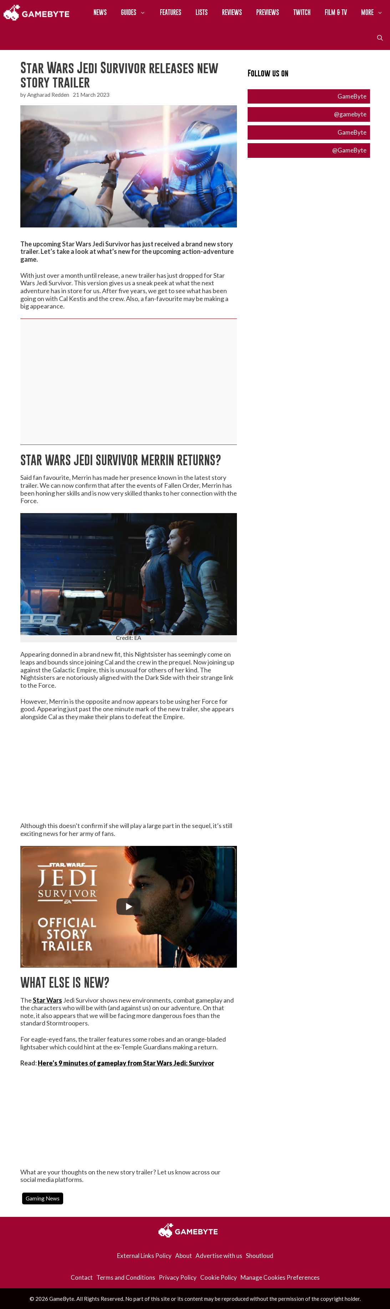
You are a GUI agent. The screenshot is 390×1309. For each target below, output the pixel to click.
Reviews (232, 12)
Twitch (301, 12)
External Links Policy (144, 1255)
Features (170, 12)
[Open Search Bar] (380, 37)
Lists (202, 12)
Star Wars (47, 1000)
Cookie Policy (218, 1277)
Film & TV (336, 12)
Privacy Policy (178, 1277)
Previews (267, 12)
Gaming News (43, 1198)
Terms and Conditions (125, 1277)
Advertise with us (219, 1255)
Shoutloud (259, 1255)
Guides (137, 12)
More (375, 12)
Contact (82, 1277)
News (100, 12)
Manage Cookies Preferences (280, 1277)
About (183, 1255)
